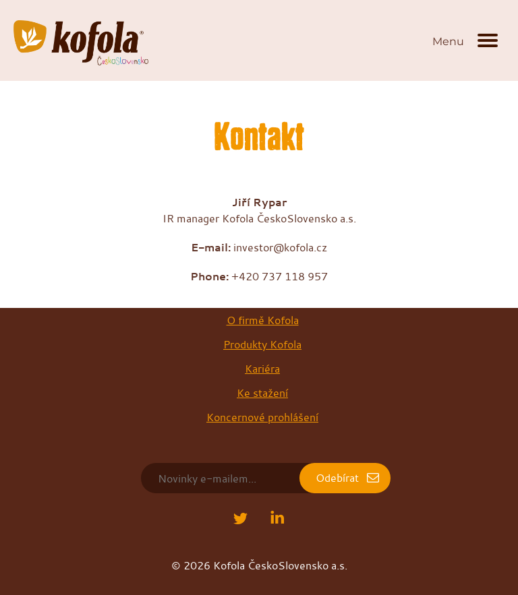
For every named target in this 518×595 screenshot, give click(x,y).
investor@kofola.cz (280, 247)
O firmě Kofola (263, 320)
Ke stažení (262, 392)
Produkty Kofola (262, 344)
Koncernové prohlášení (262, 417)
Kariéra (262, 368)
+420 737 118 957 (279, 276)
